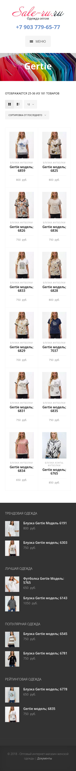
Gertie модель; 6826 (21, 229)
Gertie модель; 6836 (54, 229)
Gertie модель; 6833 (21, 289)
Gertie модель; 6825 (54, 169)
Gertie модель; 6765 (54, 471)
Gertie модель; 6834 (21, 469)
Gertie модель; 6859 (21, 169)
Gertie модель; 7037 (54, 349)
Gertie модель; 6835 (54, 409)
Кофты (59, 462)
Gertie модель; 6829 (21, 349)
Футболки (26, 162)
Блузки (14, 162)
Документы (44, 758)
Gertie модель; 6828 (54, 289)
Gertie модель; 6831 (21, 409)
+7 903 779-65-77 (38, 27)
